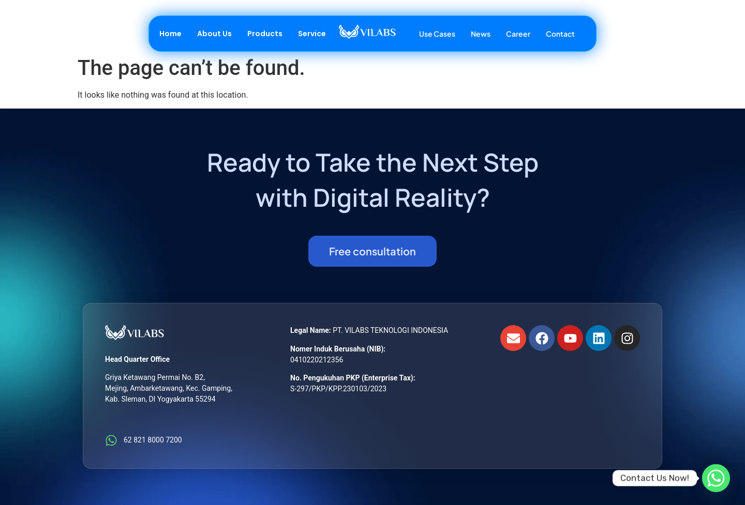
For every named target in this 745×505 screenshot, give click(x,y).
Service (312, 33)
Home (170, 33)
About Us (214, 33)
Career (518, 33)
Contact (560, 33)
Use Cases (437, 33)
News (480, 33)
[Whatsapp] (716, 478)
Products (264, 33)
